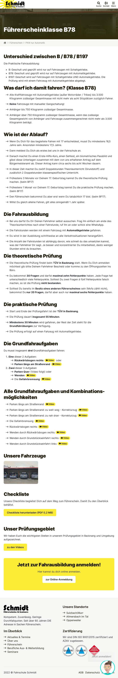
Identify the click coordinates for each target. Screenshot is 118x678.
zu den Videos (15, 547)
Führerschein (16, 42)
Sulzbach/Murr (74, 612)
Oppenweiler (73, 620)
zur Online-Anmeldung (59, 579)
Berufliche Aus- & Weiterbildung (25, 648)
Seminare (12, 651)
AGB (81, 672)
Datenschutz (92, 672)
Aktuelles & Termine (18, 637)
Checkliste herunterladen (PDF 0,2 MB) (30, 512)
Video (51, 360)
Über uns (12, 640)
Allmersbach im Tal (77, 616)
